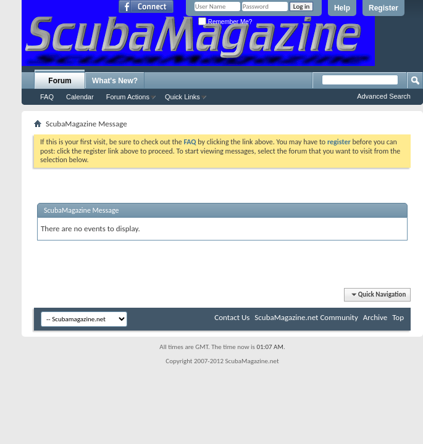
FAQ (47, 97)
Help (342, 8)
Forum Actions (127, 97)
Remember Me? (225, 21)
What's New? (115, 80)
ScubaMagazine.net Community (306, 317)
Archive (375, 317)
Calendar (80, 97)
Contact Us (231, 317)
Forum (59, 80)
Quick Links (182, 97)
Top (398, 317)
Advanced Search (384, 96)
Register (383, 8)
